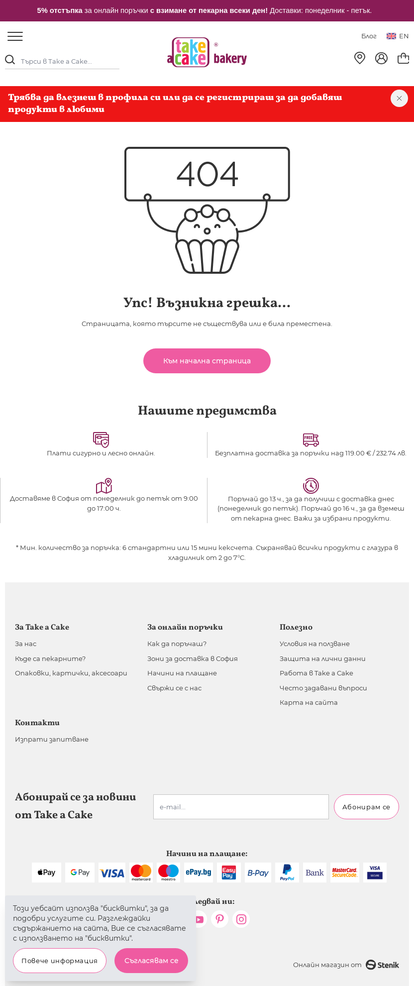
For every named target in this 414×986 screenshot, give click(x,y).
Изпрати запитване (52, 739)
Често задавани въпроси (323, 688)
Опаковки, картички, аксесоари (71, 673)
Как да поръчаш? (177, 644)
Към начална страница (207, 360)
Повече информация (59, 961)
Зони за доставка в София (192, 658)
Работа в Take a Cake (316, 673)
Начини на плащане (182, 673)
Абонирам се (366, 807)
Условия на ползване (315, 644)
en (398, 36)
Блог (369, 36)
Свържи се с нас (174, 688)
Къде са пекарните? (50, 658)
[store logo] (207, 52)
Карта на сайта (309, 702)
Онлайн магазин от (346, 965)
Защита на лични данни (323, 658)
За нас (25, 644)
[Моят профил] (381, 58)
